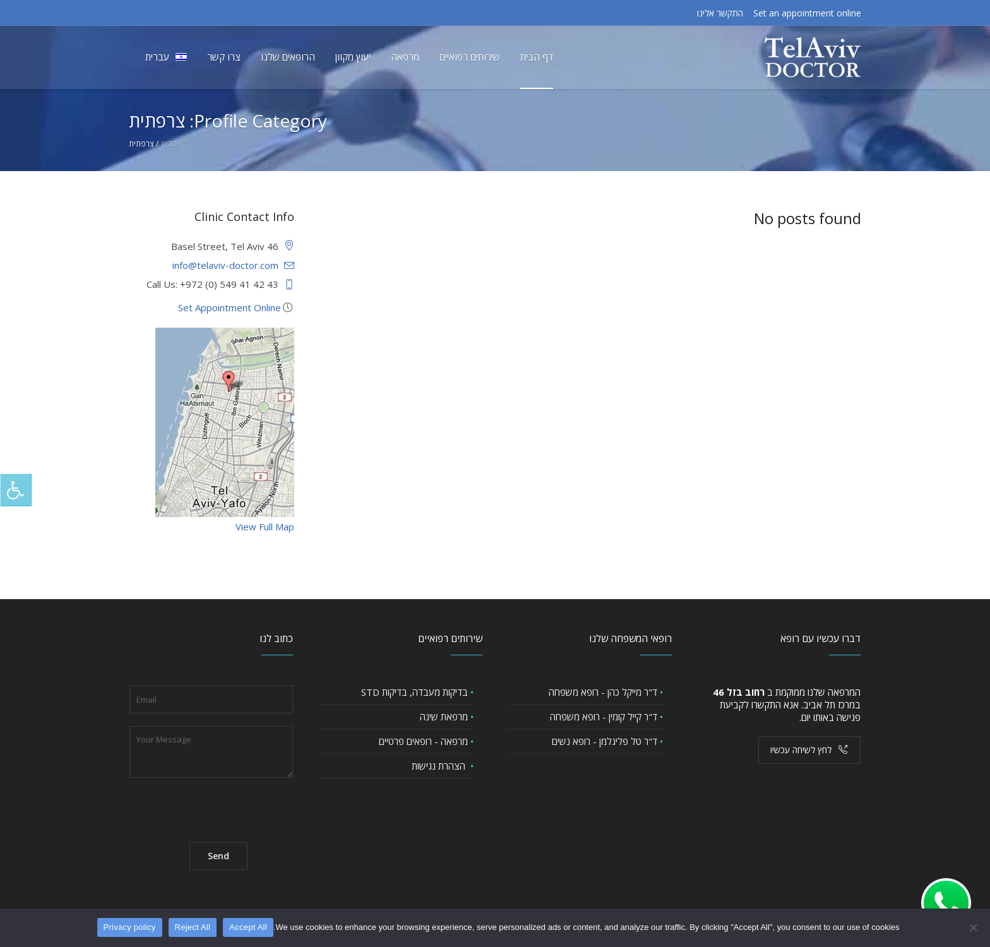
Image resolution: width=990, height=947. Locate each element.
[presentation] (225, 805)
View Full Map (265, 526)
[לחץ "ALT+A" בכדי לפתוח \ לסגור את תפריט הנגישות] (16, 490)
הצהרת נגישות (440, 765)
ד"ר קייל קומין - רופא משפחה (603, 716)
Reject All (193, 927)
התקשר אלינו (720, 13)
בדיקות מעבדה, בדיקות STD (414, 692)
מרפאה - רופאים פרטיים (423, 741)
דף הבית (174, 143)
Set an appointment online (807, 13)
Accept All (248, 927)
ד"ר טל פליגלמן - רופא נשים (604, 741)
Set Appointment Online (229, 307)
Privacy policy (130, 927)
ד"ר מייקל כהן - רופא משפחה (603, 692)
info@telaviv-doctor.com (225, 265)
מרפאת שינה (444, 716)
